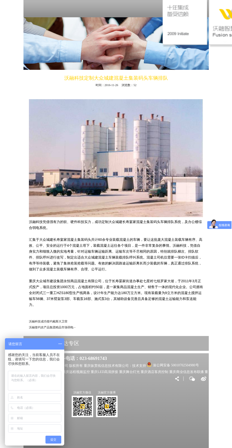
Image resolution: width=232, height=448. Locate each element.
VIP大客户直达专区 (56, 343)
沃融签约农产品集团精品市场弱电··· (52, 327)
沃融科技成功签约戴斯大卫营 (48, 321)
